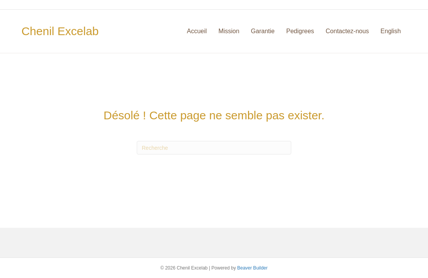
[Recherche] (214, 147)
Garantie (263, 31)
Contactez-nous (347, 31)
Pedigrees (300, 31)
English (390, 31)
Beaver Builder (252, 268)
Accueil (197, 31)
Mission (228, 31)
